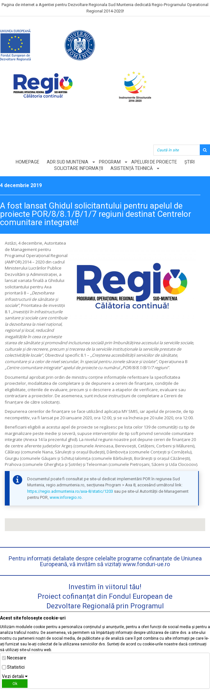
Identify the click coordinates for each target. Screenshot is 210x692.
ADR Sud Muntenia (67, 161)
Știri (189, 161)
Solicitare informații (78, 168)
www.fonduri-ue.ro (146, 564)
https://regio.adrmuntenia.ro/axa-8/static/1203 (70, 491)
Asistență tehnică (131, 168)
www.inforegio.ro (66, 497)
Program (110, 161)
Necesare (16, 657)
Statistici (16, 667)
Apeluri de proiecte (154, 161)
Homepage (27, 161)
